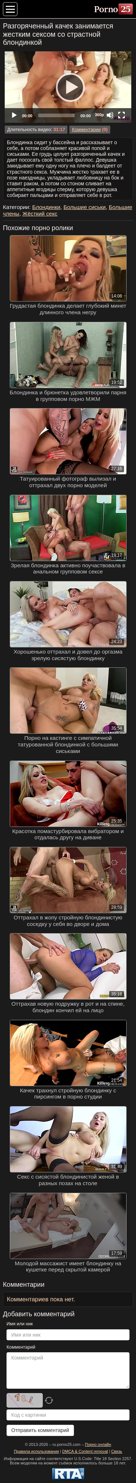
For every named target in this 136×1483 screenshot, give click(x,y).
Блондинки (46, 207)
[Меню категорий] (10, 9)
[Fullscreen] (121, 115)
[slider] (56, 115)
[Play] (68, 87)
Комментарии (86, 129)
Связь (116, 1451)
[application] (68, 87)
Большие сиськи (84, 207)
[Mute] (110, 115)
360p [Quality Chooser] (99, 115)
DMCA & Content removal (85, 1451)
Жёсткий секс (40, 213)
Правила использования (36, 1451)
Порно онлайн (98, 1444)
